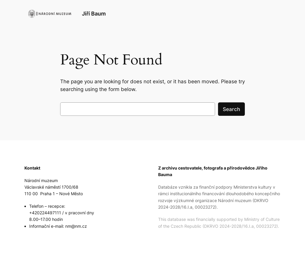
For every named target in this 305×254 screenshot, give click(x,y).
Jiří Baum (94, 13)
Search (231, 109)
